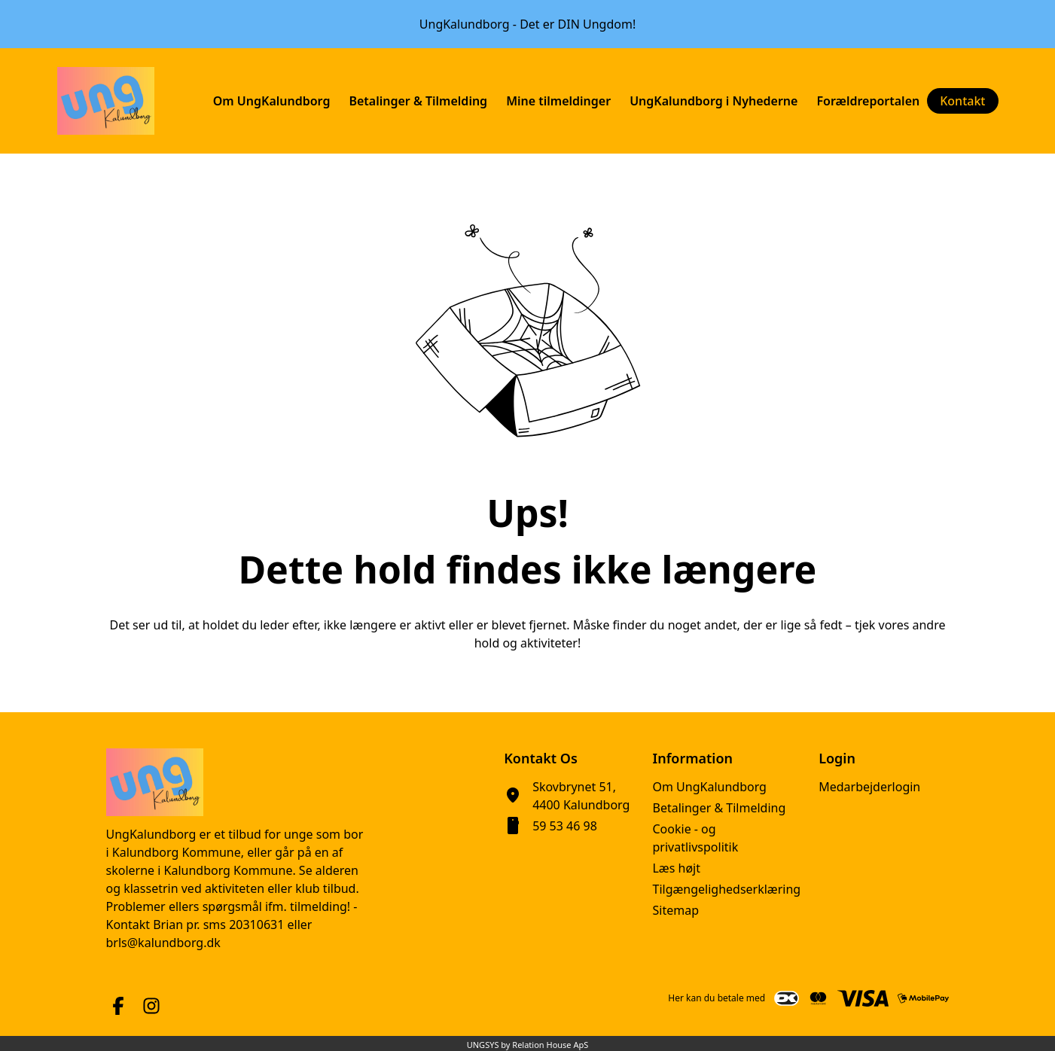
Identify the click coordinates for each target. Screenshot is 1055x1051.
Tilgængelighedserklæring (726, 889)
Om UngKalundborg (709, 786)
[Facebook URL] (118, 1006)
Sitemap (675, 910)
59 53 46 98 (564, 826)
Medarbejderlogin (869, 786)
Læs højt (676, 868)
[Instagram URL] (151, 1006)
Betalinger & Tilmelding (718, 808)
